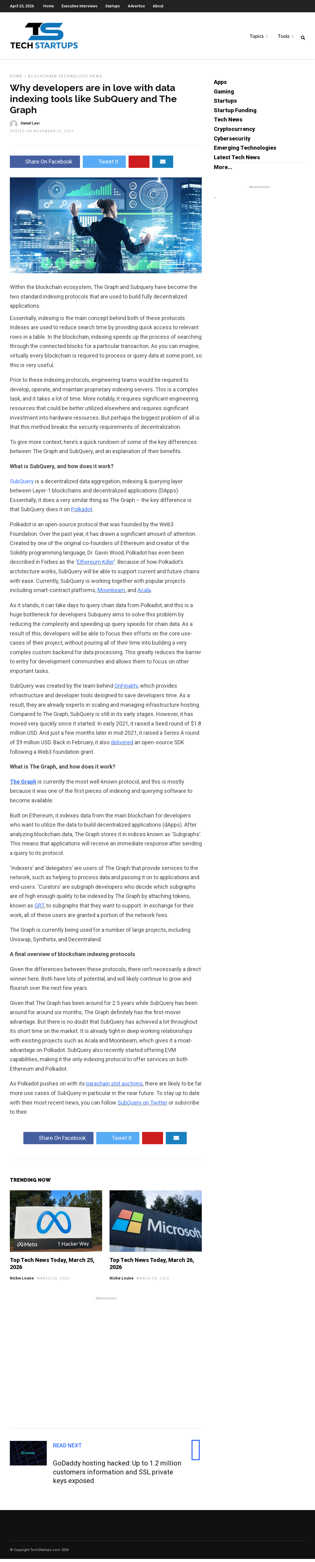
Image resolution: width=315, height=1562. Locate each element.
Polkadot (81, 512)
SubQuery (22, 484)
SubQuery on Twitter (142, 1105)
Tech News (228, 122)
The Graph (23, 784)
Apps (220, 85)
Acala (144, 593)
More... (223, 170)
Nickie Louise (22, 1281)
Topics (256, 37)
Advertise (136, 6)
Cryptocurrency (234, 132)
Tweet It (104, 164)
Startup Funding (235, 113)
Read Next (67, 1448)
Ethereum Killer (95, 565)
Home (48, 6)
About (158, 6)
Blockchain (42, 79)
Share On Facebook (45, 164)
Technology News (80, 79)
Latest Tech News (237, 160)
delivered (122, 745)
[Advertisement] (106, 1364)
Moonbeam (111, 593)
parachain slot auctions (114, 1086)
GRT (39, 908)
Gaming (224, 94)
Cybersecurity (232, 141)
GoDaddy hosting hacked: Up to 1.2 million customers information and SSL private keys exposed (117, 1475)
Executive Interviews (80, 6)
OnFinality (126, 689)
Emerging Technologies (245, 151)
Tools (283, 37)
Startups (112, 6)
